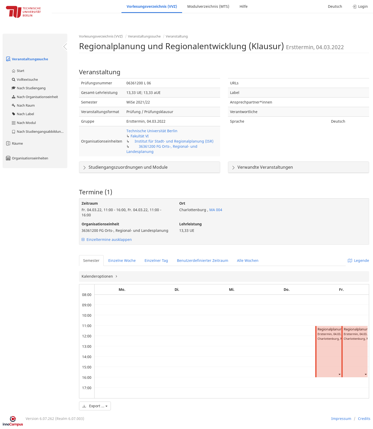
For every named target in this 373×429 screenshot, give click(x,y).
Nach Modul (23, 122)
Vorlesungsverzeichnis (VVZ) (152, 6)
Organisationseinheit (100, 223)
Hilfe (244, 6)
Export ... (94, 405)
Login (360, 6)
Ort (182, 203)
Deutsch (335, 6)
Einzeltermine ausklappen (107, 239)
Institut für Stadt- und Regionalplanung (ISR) (174, 141)
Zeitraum (90, 203)
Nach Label (22, 114)
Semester (91, 260)
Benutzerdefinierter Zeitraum (202, 260)
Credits (364, 418)
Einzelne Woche (122, 260)
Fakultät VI (140, 136)
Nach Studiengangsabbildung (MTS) (39, 131)
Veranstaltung (177, 36)
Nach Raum (23, 105)
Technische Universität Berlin (151, 130)
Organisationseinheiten (26, 158)
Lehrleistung (190, 223)
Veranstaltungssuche (26, 59)
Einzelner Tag (156, 260)
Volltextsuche (24, 79)
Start (17, 70)
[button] (339, 374)
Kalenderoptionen (98, 276)
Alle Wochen (248, 260)
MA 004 (215, 209)
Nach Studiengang (28, 88)
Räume (14, 143)
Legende (358, 260)
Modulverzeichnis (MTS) (208, 6)
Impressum (341, 418)
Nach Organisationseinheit (34, 96)
